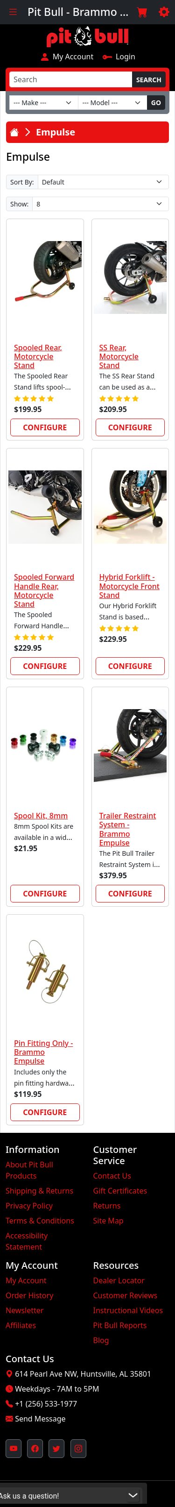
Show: (19, 203)
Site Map (108, 1221)
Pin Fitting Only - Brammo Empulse (43, 1052)
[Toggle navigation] (13, 12)
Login (119, 56)
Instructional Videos (128, 1310)
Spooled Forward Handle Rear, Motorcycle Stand (44, 590)
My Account (66, 56)
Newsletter (24, 1310)
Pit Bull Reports (120, 1325)
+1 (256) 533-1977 (46, 1404)
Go (156, 102)
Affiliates (21, 1325)
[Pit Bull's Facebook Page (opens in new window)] (35, 1448)
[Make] (43, 102)
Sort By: (22, 182)
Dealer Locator (119, 1280)
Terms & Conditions (40, 1221)
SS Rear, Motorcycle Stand (119, 356)
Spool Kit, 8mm (41, 815)
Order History (29, 1295)
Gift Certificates (120, 1191)
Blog (101, 1340)
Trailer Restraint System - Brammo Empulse (127, 829)
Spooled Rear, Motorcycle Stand (38, 356)
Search (148, 79)
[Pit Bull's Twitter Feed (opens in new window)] (56, 1448)
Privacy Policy (29, 1206)
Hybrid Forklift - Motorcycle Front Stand (129, 586)
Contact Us (112, 1176)
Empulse (55, 132)
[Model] (112, 102)
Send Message (40, 1419)
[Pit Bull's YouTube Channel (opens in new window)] (13, 1448)
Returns (107, 1206)
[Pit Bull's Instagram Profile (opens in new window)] (78, 1448)
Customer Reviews (125, 1295)
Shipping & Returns (39, 1191)
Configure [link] (45, 427)
